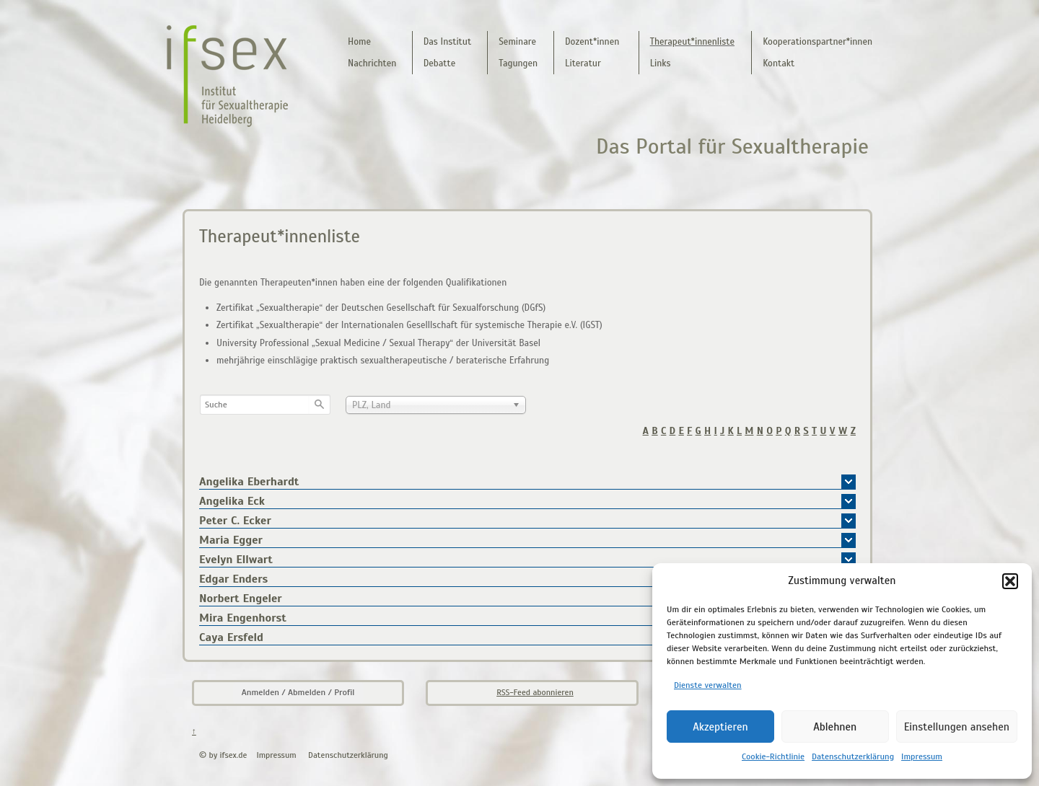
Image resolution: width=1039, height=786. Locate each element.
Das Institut (447, 42)
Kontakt (778, 63)
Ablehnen (834, 726)
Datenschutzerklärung (853, 756)
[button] (1010, 581)
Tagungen (518, 63)
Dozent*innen (592, 42)
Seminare (517, 42)
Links (660, 63)
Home (359, 42)
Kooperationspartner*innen (817, 42)
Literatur (583, 63)
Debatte (440, 63)
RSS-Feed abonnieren (535, 692)
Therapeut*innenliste (692, 42)
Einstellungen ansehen (956, 726)
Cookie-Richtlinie (773, 756)
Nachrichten (372, 63)
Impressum (921, 756)
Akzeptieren (720, 726)
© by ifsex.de (223, 755)
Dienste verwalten (708, 685)
